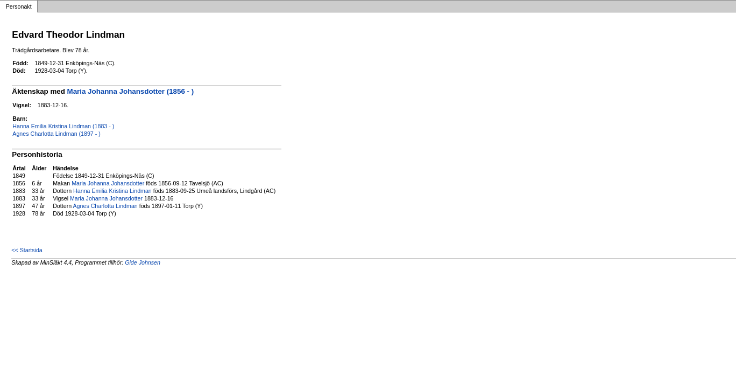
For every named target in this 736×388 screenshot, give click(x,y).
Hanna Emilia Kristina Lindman (112, 191)
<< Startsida (26, 250)
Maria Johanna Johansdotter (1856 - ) (130, 91)
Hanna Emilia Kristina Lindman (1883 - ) (63, 126)
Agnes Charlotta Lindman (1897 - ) (56, 133)
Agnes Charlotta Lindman (105, 206)
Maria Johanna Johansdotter (108, 183)
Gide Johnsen (142, 262)
